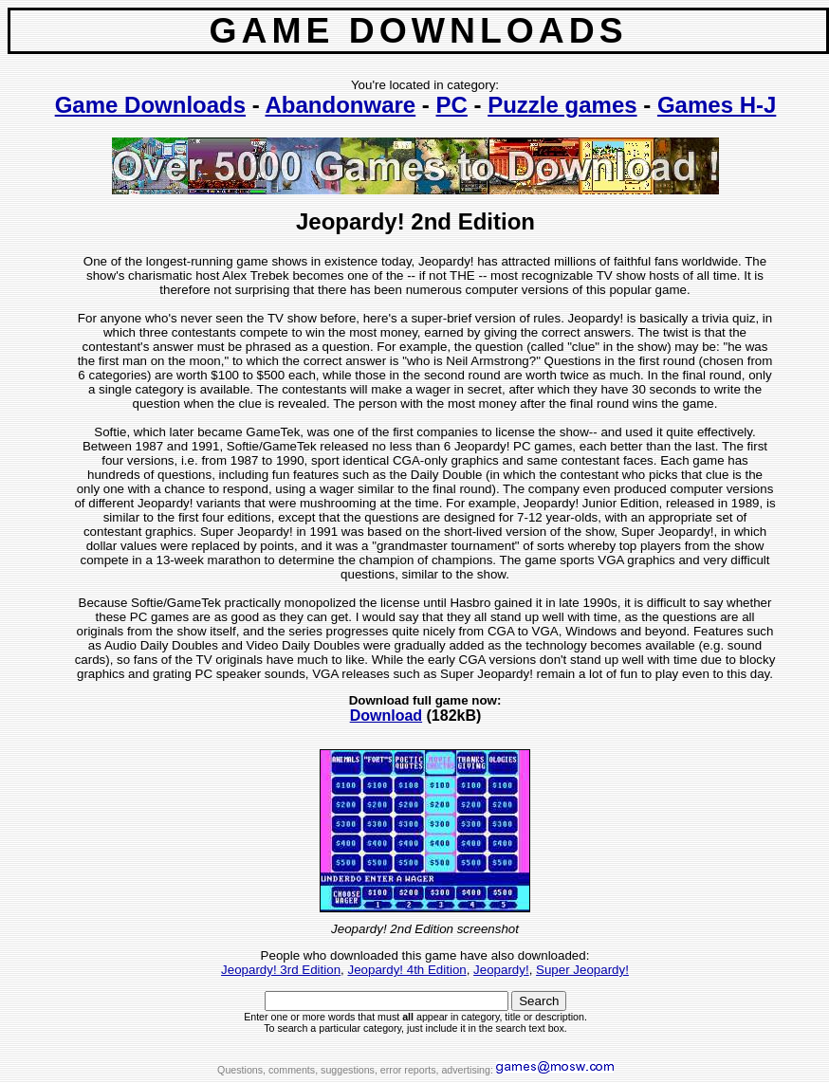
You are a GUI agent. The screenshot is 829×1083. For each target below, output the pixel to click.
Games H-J (716, 105)
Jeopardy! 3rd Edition (281, 970)
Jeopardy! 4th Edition (406, 970)
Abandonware (341, 105)
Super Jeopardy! (582, 970)
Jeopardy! (501, 970)
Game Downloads (150, 105)
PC (452, 105)
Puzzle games (562, 105)
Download (386, 715)
